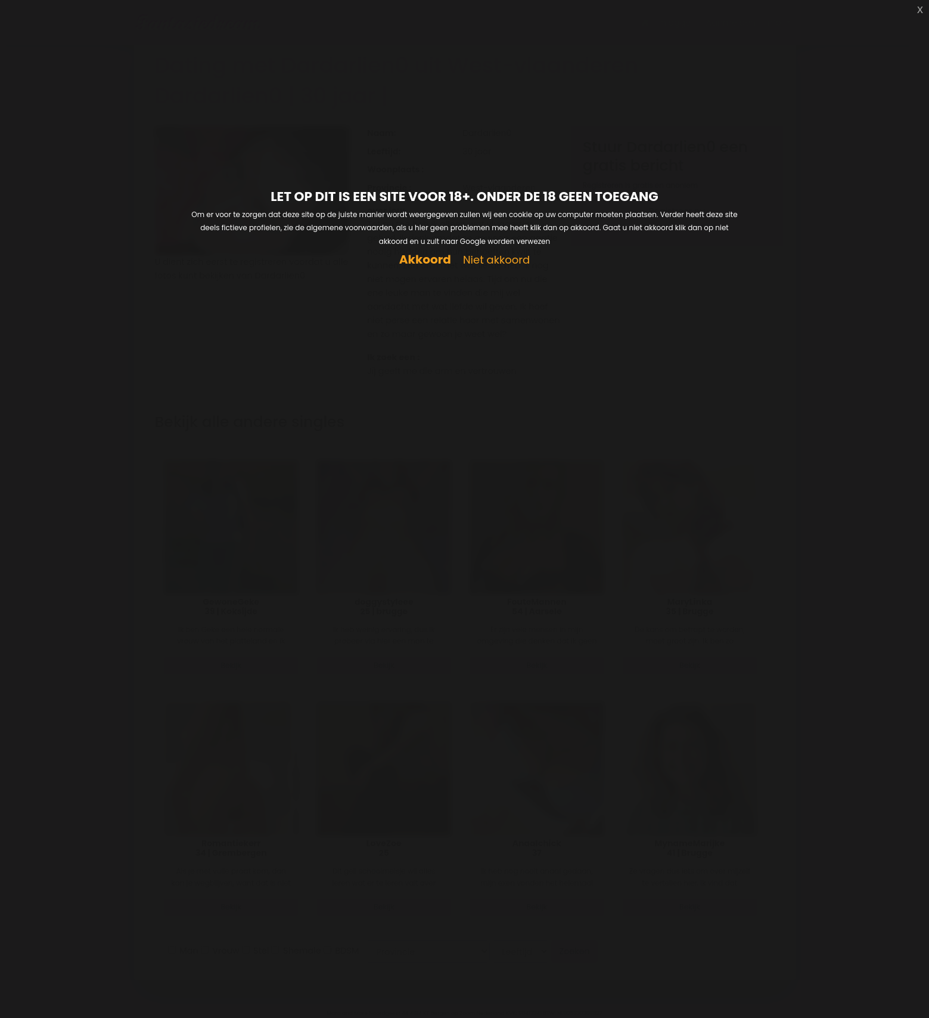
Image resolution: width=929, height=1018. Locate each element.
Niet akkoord (496, 260)
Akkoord (425, 260)
